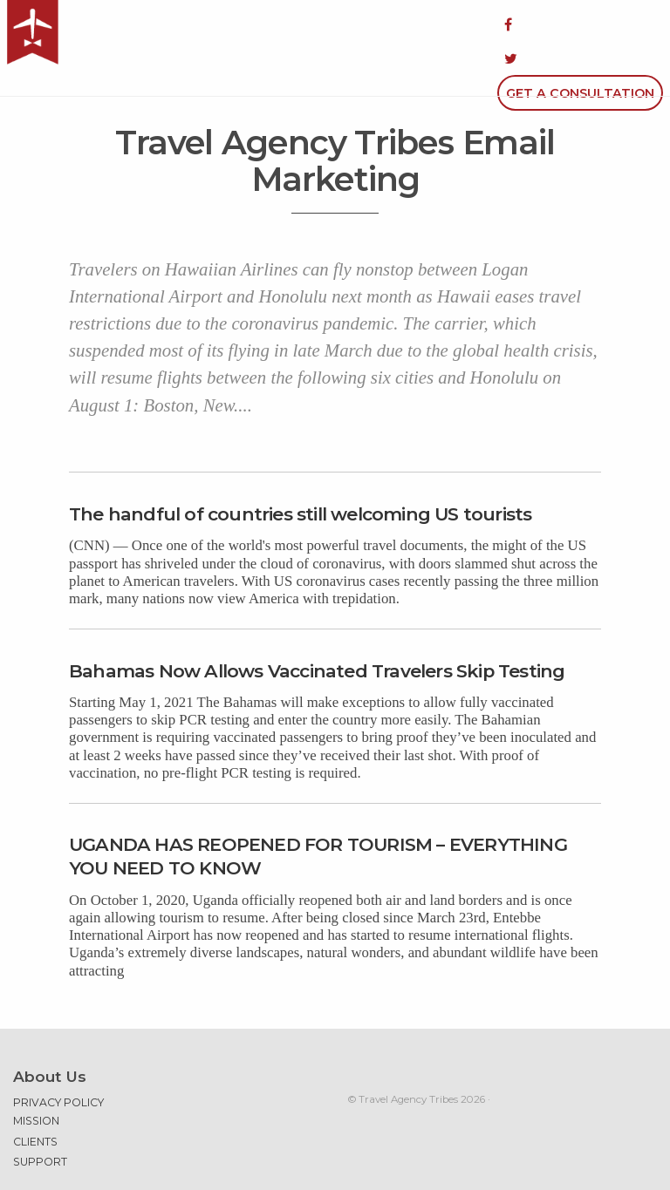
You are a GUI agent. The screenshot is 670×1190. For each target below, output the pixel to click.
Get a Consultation (580, 24)
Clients (35, 1096)
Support (40, 1116)
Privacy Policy (58, 1057)
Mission (36, 1075)
